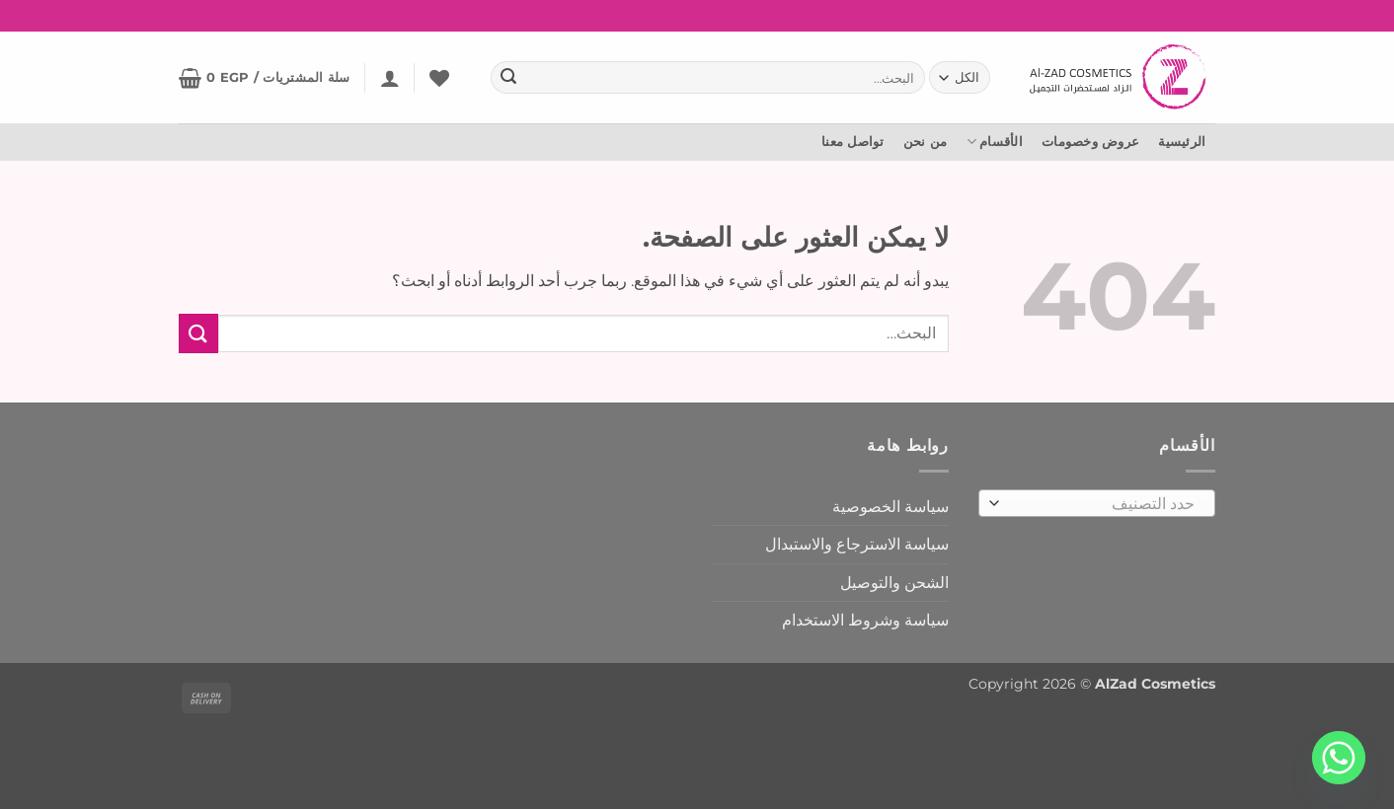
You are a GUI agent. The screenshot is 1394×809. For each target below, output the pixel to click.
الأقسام (995, 141)
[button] (390, 78)
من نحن (925, 141)
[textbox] (1102, 504)
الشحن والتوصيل (894, 582)
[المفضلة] (439, 78)
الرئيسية (1181, 141)
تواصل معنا (853, 141)
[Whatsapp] (1338, 757)
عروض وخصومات (1090, 141)
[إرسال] (508, 78)
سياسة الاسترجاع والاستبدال (857, 544)
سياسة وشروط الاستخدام (865, 620)
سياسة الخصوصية (890, 506)
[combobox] (1096, 503)
